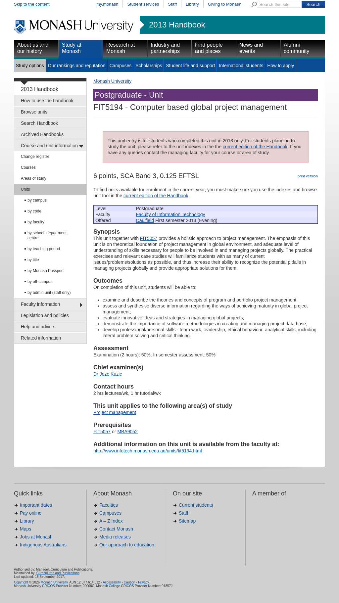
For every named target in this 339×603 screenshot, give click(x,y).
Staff (172, 4)
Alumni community (296, 48)
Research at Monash (120, 48)
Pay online (30, 513)
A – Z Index (111, 521)
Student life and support (190, 65)
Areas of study (33, 178)
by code (34, 211)
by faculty (35, 222)
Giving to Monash (224, 4)
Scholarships (148, 65)
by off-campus (39, 281)
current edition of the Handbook (255, 146)
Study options (30, 65)
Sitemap (187, 521)
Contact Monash (116, 529)
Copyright (21, 582)
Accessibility (112, 582)
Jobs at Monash (36, 536)
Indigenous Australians (43, 544)
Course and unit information (49, 145)
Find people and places (209, 48)
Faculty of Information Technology (170, 214)
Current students (196, 505)
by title (33, 259)
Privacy (143, 582)
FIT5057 (148, 238)
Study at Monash (71, 48)
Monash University (112, 81)
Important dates (36, 505)
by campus (37, 200)
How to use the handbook (47, 100)
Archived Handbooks (42, 134)
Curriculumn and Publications (57, 573)
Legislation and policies (45, 315)
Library (192, 4)
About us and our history (32, 48)
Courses (28, 167)
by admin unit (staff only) (49, 292)
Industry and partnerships (165, 48)
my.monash (107, 4)
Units (25, 189)
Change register (35, 156)
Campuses (120, 65)
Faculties (108, 505)
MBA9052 (127, 431)
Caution (129, 582)
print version (308, 176)
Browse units (34, 112)
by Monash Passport (45, 270)
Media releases (115, 536)
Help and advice (37, 326)
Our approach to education (126, 544)
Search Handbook (39, 123)
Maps (25, 529)
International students (241, 65)
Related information (41, 338)
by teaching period (43, 249)
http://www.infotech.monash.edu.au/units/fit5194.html (147, 450)
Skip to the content (32, 4)
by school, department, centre (47, 235)
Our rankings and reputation (77, 65)
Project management (114, 412)
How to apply (280, 65)
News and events (251, 48)
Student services (143, 4)
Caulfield (145, 220)
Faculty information (40, 304)
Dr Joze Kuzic (107, 374)
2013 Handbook (177, 25)
